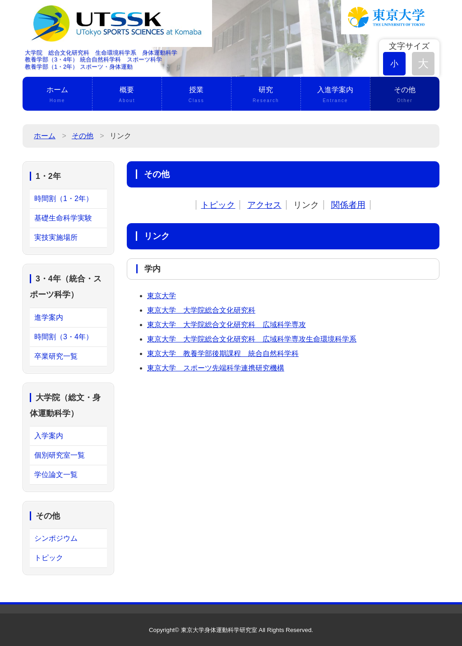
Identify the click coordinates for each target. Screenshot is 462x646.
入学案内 (48, 436)
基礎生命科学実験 (63, 218)
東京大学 (161, 296)
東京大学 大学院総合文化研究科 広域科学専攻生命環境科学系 (251, 339)
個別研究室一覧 (59, 455)
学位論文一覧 (56, 474)
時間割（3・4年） (63, 337)
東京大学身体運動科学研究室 (219, 630)
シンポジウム (56, 538)
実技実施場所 (56, 237)
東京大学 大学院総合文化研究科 (201, 310)
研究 (265, 95)
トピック (218, 205)
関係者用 (348, 205)
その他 (404, 95)
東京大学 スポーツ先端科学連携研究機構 (215, 368)
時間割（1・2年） (63, 198)
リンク (306, 205)
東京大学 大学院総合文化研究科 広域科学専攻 (226, 324)
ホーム (57, 95)
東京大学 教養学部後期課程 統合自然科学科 (223, 353)
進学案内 (48, 317)
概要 (127, 95)
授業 (196, 95)
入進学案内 (335, 95)
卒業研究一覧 (56, 356)
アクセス (264, 205)
